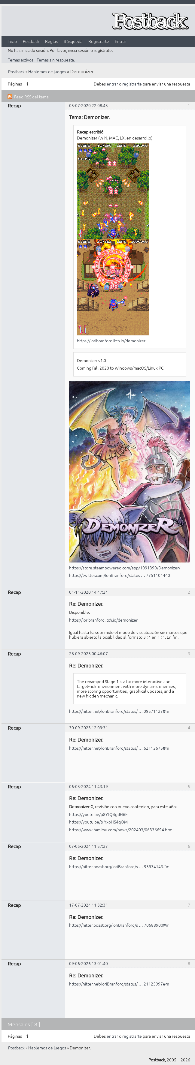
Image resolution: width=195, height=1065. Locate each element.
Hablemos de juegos (47, 71)
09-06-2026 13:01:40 (88, 963)
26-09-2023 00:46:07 (88, 653)
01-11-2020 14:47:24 (88, 592)
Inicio (12, 41)
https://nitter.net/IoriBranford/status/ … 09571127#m (119, 711)
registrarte (132, 84)
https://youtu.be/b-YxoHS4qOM (98, 822)
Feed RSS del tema (31, 97)
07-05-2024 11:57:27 (88, 846)
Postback (31, 41)
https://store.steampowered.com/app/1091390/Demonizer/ (124, 568)
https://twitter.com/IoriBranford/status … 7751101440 (119, 575)
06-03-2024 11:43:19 (88, 786)
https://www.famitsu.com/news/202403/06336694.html (121, 829)
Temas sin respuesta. (56, 60)
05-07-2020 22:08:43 (88, 105)
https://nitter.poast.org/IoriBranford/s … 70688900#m (119, 925)
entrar (112, 84)
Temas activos (20, 60)
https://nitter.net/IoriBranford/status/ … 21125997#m (119, 984)
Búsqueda (73, 41)
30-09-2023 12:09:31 (88, 727)
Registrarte (98, 41)
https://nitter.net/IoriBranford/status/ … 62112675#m (119, 748)
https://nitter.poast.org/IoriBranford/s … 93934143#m (119, 866)
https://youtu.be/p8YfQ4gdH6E (98, 814)
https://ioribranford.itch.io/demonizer (111, 341)
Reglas (51, 41)
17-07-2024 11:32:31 (88, 905)
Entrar (120, 41)
